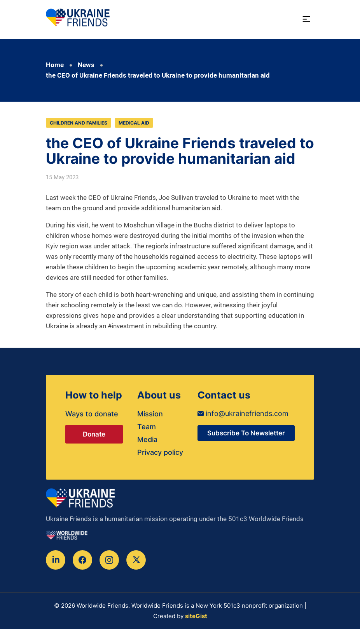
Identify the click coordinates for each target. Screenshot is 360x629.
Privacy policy (160, 452)
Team (146, 427)
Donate (94, 434)
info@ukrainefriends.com (242, 413)
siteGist (196, 616)
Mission (150, 414)
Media (147, 439)
